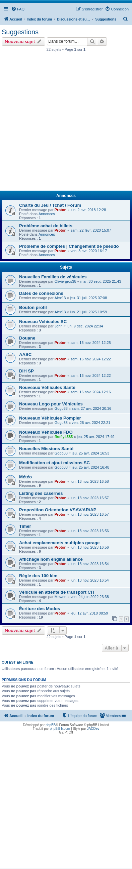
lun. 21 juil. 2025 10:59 (88, 312)
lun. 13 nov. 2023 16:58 (89, 481)
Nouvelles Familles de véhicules (53, 276)
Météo (25, 476)
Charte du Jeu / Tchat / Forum (50, 205)
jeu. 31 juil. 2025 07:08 (88, 298)
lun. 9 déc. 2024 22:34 (85, 326)
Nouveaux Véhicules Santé (47, 387)
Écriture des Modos (39, 608)
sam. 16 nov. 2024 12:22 (90, 359)
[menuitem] (17, 9)
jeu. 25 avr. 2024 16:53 (90, 453)
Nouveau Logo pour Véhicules (51, 403)
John (59, 326)
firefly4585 (64, 437)
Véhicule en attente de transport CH (56, 592)
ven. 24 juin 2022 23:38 (89, 597)
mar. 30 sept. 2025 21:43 (100, 281)
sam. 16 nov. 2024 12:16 (90, 392)
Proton (60, 210)
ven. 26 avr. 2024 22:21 (91, 423)
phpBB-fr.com (60, 728)
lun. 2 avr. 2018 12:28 (88, 210)
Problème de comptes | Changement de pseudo (69, 246)
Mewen (60, 597)
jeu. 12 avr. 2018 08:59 (89, 613)
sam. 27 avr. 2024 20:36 (91, 408)
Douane (27, 338)
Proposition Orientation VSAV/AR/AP (57, 509)
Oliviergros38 (65, 281)
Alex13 (60, 298)
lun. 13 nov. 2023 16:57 (89, 498)
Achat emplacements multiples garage (59, 542)
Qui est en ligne (18, 662)
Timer (25, 526)
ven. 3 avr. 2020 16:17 (88, 251)
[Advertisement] (66, 123)
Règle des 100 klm (38, 575)
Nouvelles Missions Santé (46, 448)
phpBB (51, 725)
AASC (25, 354)
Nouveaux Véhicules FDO (46, 432)
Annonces (47, 214)
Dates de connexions (41, 293)
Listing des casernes (41, 493)
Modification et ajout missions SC (54, 462)
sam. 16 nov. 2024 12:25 (90, 343)
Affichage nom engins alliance (51, 559)
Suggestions (20, 32)
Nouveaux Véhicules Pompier (50, 418)
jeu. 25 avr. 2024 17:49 (95, 437)
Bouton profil (33, 307)
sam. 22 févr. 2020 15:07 (90, 230)
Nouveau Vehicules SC (43, 321)
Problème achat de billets (45, 225)
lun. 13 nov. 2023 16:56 (89, 531)
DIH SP (26, 370)
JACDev (93, 728)
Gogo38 (61, 408)
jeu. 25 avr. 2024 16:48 (90, 467)
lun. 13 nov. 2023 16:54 (89, 564)
